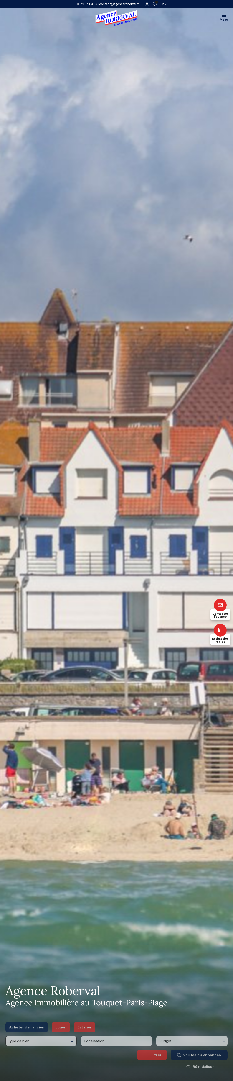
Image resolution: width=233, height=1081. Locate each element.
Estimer (84, 1036)
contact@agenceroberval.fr (119, 4)
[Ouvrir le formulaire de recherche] (152, 1065)
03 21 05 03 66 (87, 4)
